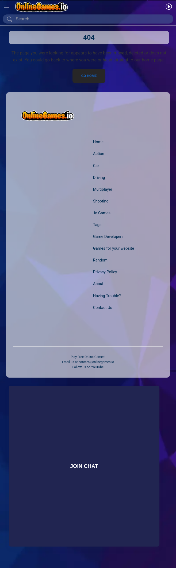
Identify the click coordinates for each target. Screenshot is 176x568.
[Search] (89, 19)
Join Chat (84, 466)
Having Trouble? (107, 295)
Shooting (101, 201)
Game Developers (108, 236)
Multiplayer (102, 189)
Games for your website (113, 248)
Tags (97, 224)
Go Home (89, 76)
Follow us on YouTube (88, 367)
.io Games (101, 213)
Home (98, 141)
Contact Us (102, 307)
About (98, 283)
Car (96, 165)
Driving (99, 177)
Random (100, 260)
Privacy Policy (105, 272)
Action (98, 153)
